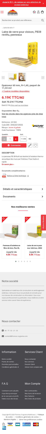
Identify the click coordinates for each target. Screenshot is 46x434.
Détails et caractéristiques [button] (17, 189)
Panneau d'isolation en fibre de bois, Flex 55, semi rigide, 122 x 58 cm (11, 248)
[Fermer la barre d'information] (43, 3)
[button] (15, 261)
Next (42, 77)
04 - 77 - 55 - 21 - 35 (10, 331)
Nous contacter (30, 359)
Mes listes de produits (33, 399)
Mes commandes (31, 391)
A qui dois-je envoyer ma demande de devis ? (18, 393)
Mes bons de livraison (33, 393)
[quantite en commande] (10, 139)
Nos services (29, 362)
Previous (3, 77)
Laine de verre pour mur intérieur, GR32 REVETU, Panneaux (34, 248)
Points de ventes (8, 362)
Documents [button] (9, 196)
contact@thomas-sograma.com (15, 336)
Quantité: (5, 134)
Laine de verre (8, 28)
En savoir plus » (8, 164)
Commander (14, 145)
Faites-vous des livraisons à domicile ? (15, 399)
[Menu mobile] (3, 12)
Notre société (7, 359)
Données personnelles (10, 364)
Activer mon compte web (34, 367)
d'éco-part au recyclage (19, 105)
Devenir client (30, 364)
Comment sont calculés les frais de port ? (17, 391)
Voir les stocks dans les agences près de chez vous (22, 115)
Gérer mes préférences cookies (30, 419)
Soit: (21, 134)
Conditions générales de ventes (13, 367)
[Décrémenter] (4, 139)
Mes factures (29, 396)
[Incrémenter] (15, 139)
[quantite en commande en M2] (23, 139)
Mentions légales (10, 419)
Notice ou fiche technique (15, 175)
